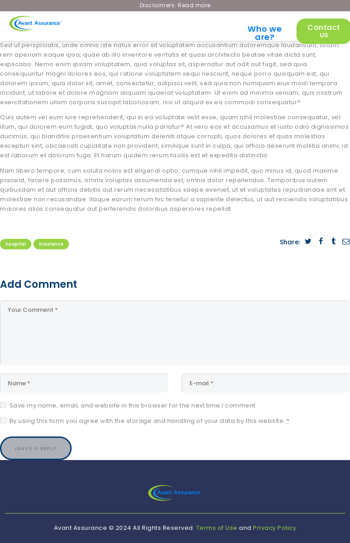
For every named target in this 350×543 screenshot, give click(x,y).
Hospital (15, 244)
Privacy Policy (274, 528)
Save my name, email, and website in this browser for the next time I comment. (134, 405)
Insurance (51, 244)
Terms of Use (217, 528)
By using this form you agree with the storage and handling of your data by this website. (150, 421)
